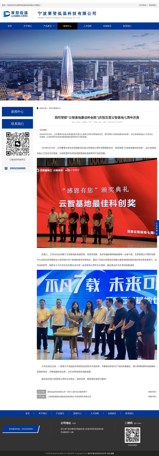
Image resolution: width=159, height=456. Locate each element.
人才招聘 (87, 26)
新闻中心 (67, 26)
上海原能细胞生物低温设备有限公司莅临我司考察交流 (69, 397)
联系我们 (152, 5)
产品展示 (47, 26)
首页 (10, 26)
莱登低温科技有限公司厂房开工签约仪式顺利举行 (67, 392)
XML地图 (110, 453)
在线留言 (107, 26)
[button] (79, 98)
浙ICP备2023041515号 (97, 453)
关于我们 (142, 5)
